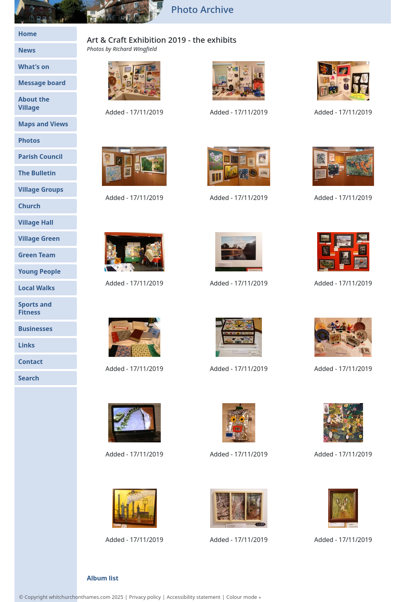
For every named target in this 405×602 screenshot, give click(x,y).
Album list (102, 578)
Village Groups (41, 189)
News (27, 50)
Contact (30, 361)
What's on (33, 66)
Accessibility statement (193, 596)
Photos (29, 140)
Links (26, 345)
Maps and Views (43, 124)
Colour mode (242, 596)
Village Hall (36, 222)
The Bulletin (37, 173)
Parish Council (40, 156)
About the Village (34, 103)
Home (27, 33)
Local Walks (36, 288)
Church (29, 206)
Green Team (37, 255)
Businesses (35, 328)
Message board (42, 82)
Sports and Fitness (35, 308)
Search (28, 378)
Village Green (39, 238)
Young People (39, 271)
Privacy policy (145, 596)
